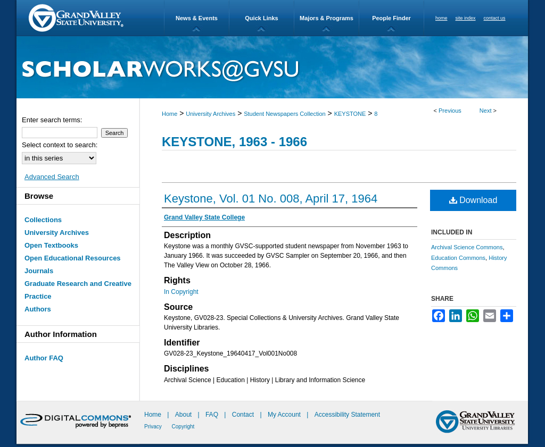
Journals (38, 271)
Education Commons (458, 258)
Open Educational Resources (72, 258)
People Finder (391, 18)
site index (466, 18)
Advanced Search (51, 177)
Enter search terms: (52, 120)
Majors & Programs (326, 18)
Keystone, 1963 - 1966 (234, 141)
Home (169, 114)
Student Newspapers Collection (284, 114)
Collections (43, 220)
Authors (37, 309)
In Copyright (181, 292)
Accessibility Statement (347, 414)
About (184, 414)
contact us (495, 18)
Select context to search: (59, 145)
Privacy (153, 426)
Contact (243, 414)
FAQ (212, 414)
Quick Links (261, 18)
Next (486, 110)
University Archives (210, 114)
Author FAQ (43, 358)
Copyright (183, 426)
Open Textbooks (51, 245)
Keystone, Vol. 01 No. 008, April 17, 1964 (270, 198)
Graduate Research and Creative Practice (77, 290)
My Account (285, 414)
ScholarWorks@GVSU (272, 67)
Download (473, 200)
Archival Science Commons (467, 247)
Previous (450, 110)
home (441, 18)
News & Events (197, 18)
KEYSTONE (350, 114)
